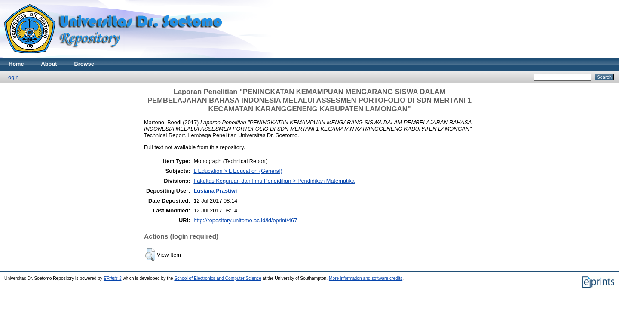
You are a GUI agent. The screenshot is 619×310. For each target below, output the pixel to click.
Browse (84, 64)
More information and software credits (365, 278)
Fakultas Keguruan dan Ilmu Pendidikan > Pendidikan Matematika (274, 181)
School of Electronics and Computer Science (217, 278)
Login (11, 77)
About (49, 64)
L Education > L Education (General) (237, 171)
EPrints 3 (113, 278)
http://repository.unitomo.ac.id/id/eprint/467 (245, 220)
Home (16, 64)
